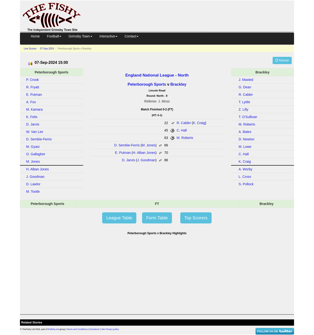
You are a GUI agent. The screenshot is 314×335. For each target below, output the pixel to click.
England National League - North (157, 75)
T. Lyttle (244, 102)
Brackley (178, 84)
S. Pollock (246, 184)
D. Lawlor (33, 184)
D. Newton (246, 139)
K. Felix (32, 117)
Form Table (157, 217)
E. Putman (123, 153)
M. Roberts (185, 138)
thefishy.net (53, 329)
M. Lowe (245, 147)
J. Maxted (246, 80)
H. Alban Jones (144, 153)
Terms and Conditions (77, 329)
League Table (119, 217)
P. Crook (32, 80)
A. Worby (245, 169)
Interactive (109, 36)
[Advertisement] (191, 15)
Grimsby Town (80, 36)
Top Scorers (195, 217)
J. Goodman (146, 160)
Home (35, 36)
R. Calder (184, 123)
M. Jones (149, 145)
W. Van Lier (34, 132)
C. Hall (182, 130)
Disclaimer (94, 329)
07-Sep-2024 (47, 48)
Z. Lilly (243, 109)
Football (54, 36)
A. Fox (31, 102)
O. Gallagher (35, 154)
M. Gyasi (32, 147)
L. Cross (245, 177)
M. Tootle (33, 191)
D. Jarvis (128, 160)
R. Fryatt (32, 87)
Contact (131, 36)
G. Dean (245, 87)
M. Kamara (34, 109)
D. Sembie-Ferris (127, 145)
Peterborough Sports (147, 84)
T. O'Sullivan (248, 117)
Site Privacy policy (110, 329)
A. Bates (245, 132)
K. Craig (199, 123)
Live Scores (30, 48)
